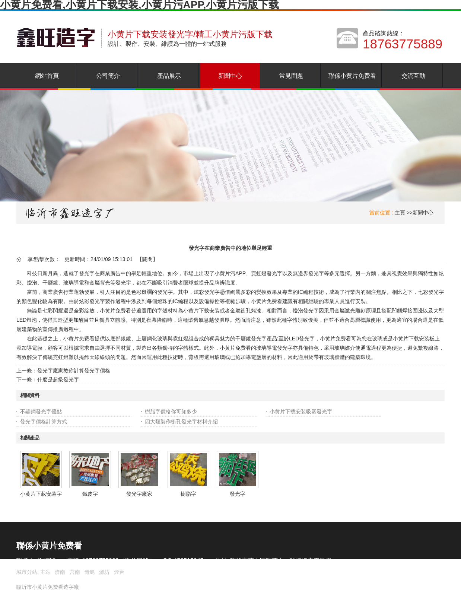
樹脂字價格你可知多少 (171, 411)
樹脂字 (188, 494)
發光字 (237, 494)
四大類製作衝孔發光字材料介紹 (181, 422)
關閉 (147, 259)
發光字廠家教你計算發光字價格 (73, 371)
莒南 (75, 572)
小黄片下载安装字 (41, 494)
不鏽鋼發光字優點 (41, 411)
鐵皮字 (90, 494)
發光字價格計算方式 (43, 422)
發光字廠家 (139, 494)
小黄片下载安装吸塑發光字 (301, 411)
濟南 (60, 572)
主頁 (400, 213)
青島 (90, 572)
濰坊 (104, 572)
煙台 (119, 572)
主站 (45, 572)
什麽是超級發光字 (58, 379)
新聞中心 (423, 213)
